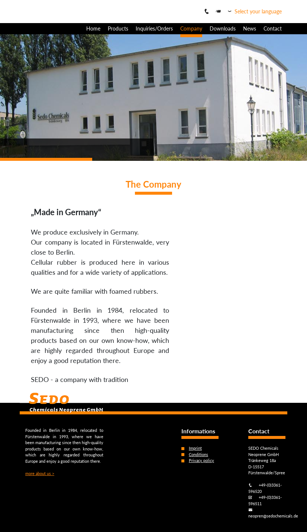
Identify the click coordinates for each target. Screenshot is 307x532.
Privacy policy (201, 460)
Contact (273, 28)
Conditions (198, 454)
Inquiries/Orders (154, 28)
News (249, 28)
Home (93, 28)
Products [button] (118, 28)
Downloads (223, 28)
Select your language (258, 11)
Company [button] (191, 28)
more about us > (39, 473)
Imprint (195, 448)
